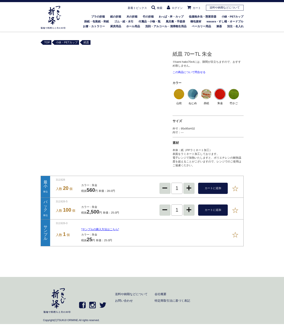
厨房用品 (115, 26)
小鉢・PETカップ (233, 16)
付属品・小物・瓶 (150, 21)
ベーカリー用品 (201, 26)
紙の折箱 (115, 16)
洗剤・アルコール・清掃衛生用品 (166, 26)
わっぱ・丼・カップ (171, 16)
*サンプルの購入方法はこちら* (100, 229)
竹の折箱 (148, 16)
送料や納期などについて (225, 7)
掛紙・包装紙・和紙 (96, 21)
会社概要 (160, 294)
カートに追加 (213, 188)
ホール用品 (133, 26)
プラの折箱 (98, 16)
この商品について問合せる (189, 72)
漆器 (219, 26)
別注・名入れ (235, 26)
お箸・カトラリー (94, 26)
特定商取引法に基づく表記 (172, 300)
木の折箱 (131, 16)
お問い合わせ (124, 300)
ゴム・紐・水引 (123, 21)
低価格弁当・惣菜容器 (202, 16)
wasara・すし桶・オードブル (225, 21)
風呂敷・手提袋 (175, 21)
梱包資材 (195, 21)
